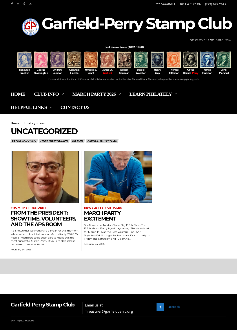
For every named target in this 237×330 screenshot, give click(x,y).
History (78, 141)
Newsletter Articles (102, 141)
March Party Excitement (102, 216)
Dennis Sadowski (24, 141)
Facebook (173, 306)
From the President (54, 141)
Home (15, 123)
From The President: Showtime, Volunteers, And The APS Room (43, 219)
